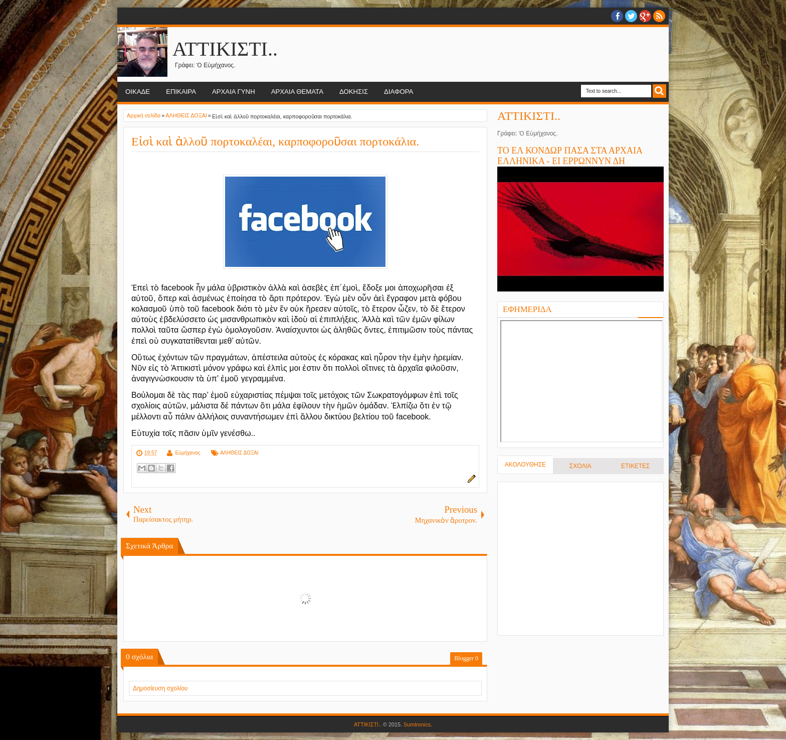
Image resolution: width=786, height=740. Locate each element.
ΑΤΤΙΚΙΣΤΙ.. (225, 49)
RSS (659, 16)
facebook (617, 16)
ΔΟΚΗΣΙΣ (353, 91)
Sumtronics (417, 724)
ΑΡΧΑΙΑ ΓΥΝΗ (233, 91)
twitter (631, 16)
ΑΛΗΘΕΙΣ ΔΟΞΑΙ (239, 453)
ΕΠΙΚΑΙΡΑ (181, 91)
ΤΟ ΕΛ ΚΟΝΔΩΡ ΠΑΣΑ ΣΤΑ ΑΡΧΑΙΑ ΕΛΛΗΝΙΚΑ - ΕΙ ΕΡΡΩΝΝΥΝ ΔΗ (569, 155)
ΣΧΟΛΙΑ (580, 466)
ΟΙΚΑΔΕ (137, 91)
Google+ (645, 16)
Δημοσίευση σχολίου (160, 688)
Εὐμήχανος (187, 453)
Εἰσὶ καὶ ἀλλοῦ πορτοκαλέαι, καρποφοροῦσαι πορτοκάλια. (275, 141)
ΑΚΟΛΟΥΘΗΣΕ (525, 464)
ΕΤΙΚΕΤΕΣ (635, 466)
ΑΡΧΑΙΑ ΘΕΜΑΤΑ (297, 91)
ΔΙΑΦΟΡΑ (398, 91)
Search (659, 91)
